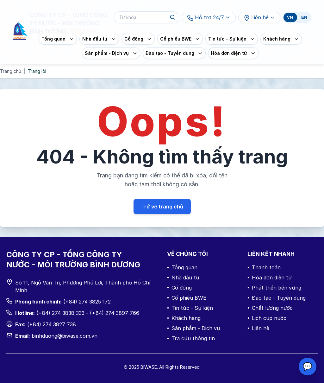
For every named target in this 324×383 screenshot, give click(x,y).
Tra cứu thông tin (191, 338)
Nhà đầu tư (183, 277)
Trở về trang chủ (162, 206)
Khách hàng (184, 318)
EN (304, 17)
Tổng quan (182, 267)
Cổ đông (179, 287)
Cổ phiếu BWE (186, 298)
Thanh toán (264, 267)
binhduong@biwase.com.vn (64, 336)
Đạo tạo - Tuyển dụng (276, 298)
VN (290, 17)
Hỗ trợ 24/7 (208, 17)
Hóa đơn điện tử (269, 277)
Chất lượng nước (270, 308)
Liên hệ (259, 17)
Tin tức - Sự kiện (190, 308)
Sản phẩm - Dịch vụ (193, 328)
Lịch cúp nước (266, 318)
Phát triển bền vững (274, 287)
